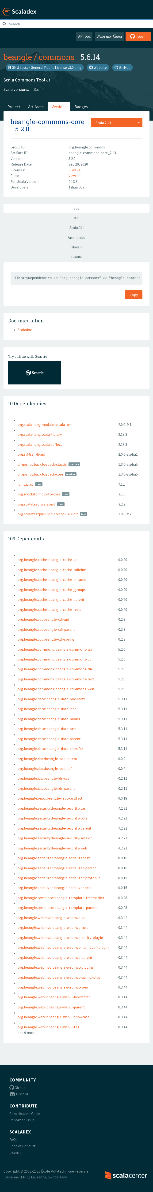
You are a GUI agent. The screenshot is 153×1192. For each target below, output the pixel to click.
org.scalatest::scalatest (36, 504)
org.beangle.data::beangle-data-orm (47, 728)
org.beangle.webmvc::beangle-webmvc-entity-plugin (60, 937)
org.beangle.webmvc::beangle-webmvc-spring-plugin (60, 977)
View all (75, 175)
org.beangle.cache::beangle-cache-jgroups (52, 589)
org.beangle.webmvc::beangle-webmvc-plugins (55, 967)
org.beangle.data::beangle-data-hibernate (52, 699)
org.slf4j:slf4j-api (31, 454)
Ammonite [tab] (76, 237)
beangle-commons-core (47, 121)
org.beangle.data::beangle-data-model (49, 718)
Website (98, 67)
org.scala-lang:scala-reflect (40, 444)
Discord (18, 1094)
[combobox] (116, 122)
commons (57, 57)
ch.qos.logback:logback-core (40, 474)
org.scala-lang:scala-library (40, 434)
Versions (59, 106)
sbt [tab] (76, 208)
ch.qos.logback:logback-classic (42, 464)
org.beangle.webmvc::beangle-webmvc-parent (55, 957)
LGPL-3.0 (76, 170)
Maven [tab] (76, 247)
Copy (134, 294)
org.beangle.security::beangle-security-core (53, 818)
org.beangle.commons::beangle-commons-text (56, 679)
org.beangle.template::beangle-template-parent (57, 907)
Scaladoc (25, 329)
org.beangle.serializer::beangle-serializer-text (55, 887)
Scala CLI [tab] (76, 227)
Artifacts (36, 106)
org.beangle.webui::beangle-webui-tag (49, 1027)
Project (13, 106)
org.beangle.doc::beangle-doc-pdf (45, 768)
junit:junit (25, 484)
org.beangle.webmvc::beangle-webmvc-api (52, 917)
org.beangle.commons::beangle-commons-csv (55, 649)
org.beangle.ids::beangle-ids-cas (43, 778)
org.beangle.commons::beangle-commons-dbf (55, 659)
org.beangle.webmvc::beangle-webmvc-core (53, 927)
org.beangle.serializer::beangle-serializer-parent (57, 868)
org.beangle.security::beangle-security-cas (52, 808)
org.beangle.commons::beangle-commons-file (55, 669)
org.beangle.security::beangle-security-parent (55, 828)
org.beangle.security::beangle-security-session (55, 838)
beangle (18, 57)
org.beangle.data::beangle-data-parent (49, 738)
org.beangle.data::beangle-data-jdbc (47, 708)
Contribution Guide (24, 1113)
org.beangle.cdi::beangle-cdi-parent (46, 629)
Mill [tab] (76, 218)
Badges (81, 106)
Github (17, 1087)
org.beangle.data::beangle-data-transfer (50, 748)
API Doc (84, 36)
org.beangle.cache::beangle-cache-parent (51, 599)
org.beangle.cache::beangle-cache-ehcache (52, 579)
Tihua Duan (78, 187)
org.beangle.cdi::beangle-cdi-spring (46, 639)
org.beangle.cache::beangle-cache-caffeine (52, 569)
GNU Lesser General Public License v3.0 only (44, 67)
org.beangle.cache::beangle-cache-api (48, 559)
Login (138, 36)
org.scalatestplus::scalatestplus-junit (48, 514)
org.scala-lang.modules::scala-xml (45, 424)
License (15, 1152)
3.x (36, 89)
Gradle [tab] (76, 257)
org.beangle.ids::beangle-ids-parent (46, 788)
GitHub (122, 67)
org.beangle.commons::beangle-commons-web (56, 688)
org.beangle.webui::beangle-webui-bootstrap (54, 997)
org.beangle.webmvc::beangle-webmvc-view (53, 987)
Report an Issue (21, 1120)
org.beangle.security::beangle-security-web (52, 848)
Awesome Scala (109, 36)
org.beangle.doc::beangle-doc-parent (47, 758)
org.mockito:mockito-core (39, 494)
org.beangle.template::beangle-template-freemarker (61, 897)
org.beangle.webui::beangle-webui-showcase (53, 1017)
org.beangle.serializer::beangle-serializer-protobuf (59, 877)
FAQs (13, 1139)
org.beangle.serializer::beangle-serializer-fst (54, 858)
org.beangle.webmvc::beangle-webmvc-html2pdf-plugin (63, 947)
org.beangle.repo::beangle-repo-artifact (50, 798)
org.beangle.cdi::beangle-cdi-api (43, 619)
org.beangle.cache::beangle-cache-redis (49, 609)
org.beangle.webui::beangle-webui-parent (51, 1007)
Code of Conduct (22, 1146)
